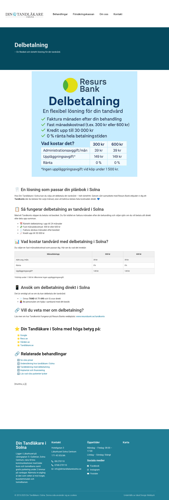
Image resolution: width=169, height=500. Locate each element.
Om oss (104, 14)
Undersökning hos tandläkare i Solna (37, 363)
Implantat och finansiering (32, 370)
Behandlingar (60, 14)
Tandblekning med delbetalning (35, 367)
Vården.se (25, 342)
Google (23, 335)
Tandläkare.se (26, 345)
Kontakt (118, 14)
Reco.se (24, 338)
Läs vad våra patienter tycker (33, 373)
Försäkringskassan (83, 14)
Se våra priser (26, 360)
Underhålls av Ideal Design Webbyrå (139, 495)
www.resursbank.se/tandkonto (90, 316)
